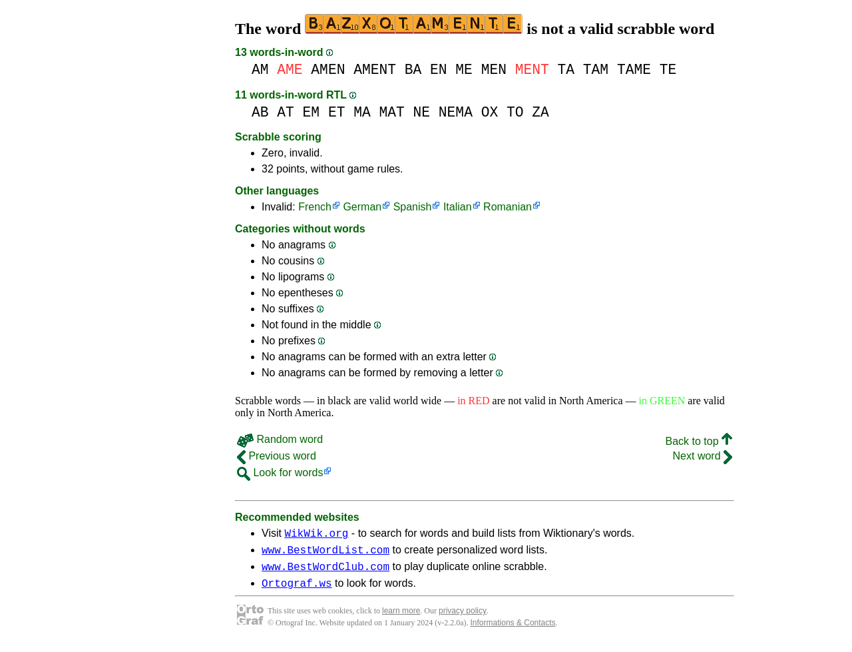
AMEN (328, 69)
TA (565, 69)
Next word (702, 456)
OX (490, 112)
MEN (494, 69)
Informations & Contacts (513, 630)
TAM (595, 69)
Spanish (412, 206)
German (362, 206)
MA (362, 112)
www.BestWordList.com (325, 553)
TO (515, 112)
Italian (457, 206)
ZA (540, 112)
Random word (280, 439)
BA (413, 69)
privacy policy (463, 618)
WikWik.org (316, 534)
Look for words (280, 472)
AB (260, 112)
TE (668, 69)
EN (438, 69)
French (314, 206)
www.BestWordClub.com (325, 572)
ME (464, 69)
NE (422, 112)
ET (336, 112)
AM (260, 69)
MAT (391, 112)
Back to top (699, 441)
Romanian (507, 206)
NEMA (456, 112)
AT (285, 112)
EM (311, 112)
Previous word (276, 456)
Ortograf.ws (297, 590)
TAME (634, 69)
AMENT (374, 69)
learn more (401, 618)
